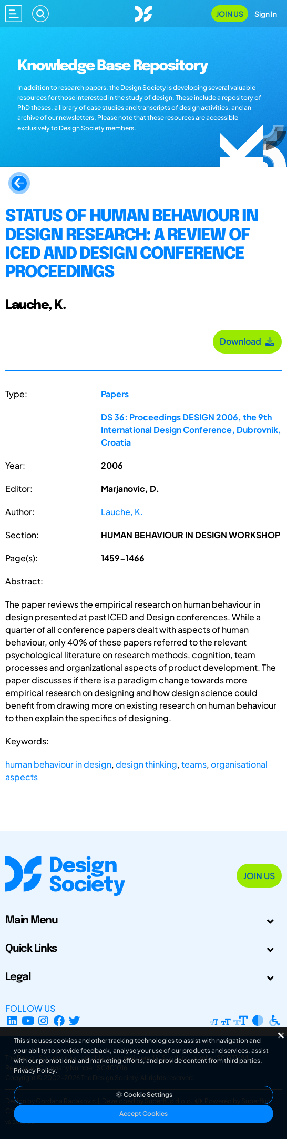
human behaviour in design (58, 764)
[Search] (40, 13)
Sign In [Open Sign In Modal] (265, 13)
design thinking (146, 764)
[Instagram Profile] (43, 1020)
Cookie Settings (143, 1094)
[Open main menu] (13, 13)
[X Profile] (75, 1020)
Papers (115, 393)
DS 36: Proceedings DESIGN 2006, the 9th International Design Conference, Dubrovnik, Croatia (191, 429)
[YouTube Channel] (28, 1020)
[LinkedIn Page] (12, 1020)
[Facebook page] (59, 1020)
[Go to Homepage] (143, 12)
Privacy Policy (35, 1070)
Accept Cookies (143, 1113)
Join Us (229, 13)
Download (247, 341)
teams (194, 764)
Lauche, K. (122, 511)
